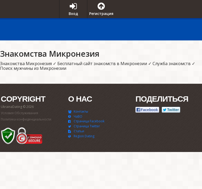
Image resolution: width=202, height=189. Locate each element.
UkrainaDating (27, 19)
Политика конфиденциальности (26, 119)
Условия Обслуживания (19, 113)
